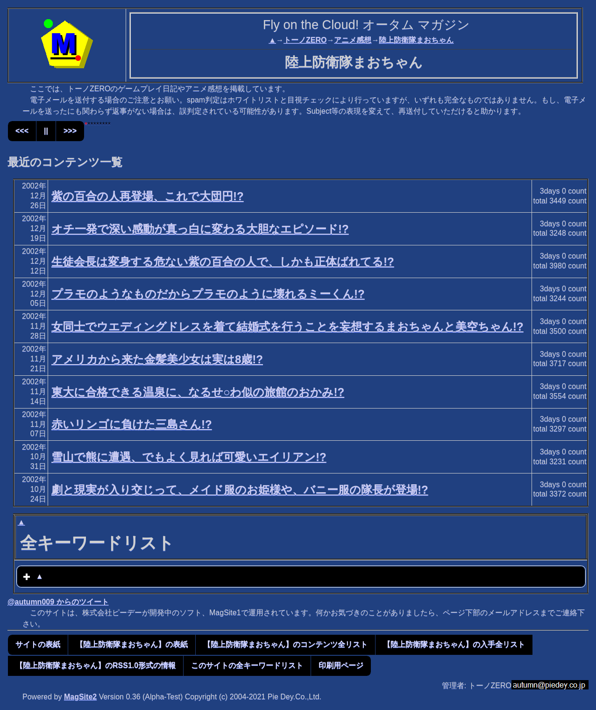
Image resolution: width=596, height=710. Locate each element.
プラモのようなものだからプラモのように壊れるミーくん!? (208, 293)
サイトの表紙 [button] (37, 644)
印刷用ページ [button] (341, 665)
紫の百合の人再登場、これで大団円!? (147, 196)
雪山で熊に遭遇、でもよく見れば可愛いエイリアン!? (188, 457)
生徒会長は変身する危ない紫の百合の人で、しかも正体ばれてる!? (222, 261)
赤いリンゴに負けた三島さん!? (131, 424)
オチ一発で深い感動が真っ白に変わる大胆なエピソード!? (200, 228)
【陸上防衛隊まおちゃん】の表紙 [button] (132, 644)
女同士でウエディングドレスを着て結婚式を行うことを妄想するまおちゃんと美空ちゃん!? (287, 326)
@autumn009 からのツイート (58, 602)
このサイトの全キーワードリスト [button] (247, 665)
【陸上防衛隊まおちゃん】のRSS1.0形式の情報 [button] (95, 665)
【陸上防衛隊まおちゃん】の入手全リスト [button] (454, 644)
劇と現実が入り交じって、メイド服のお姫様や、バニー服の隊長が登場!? (239, 489)
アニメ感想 (352, 40)
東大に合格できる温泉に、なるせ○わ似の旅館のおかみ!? (197, 392)
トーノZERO (305, 40)
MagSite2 (80, 697)
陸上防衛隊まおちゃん (416, 40)
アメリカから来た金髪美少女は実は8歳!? (157, 359)
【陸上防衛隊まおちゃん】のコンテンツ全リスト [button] (285, 644)
